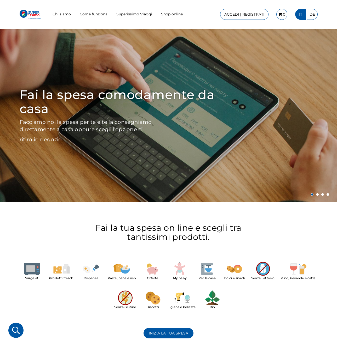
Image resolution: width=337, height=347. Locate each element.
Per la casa (207, 278)
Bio (212, 307)
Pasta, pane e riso (122, 278)
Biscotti (152, 307)
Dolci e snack (234, 278)
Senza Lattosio (263, 278)
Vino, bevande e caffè (298, 278)
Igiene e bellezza (182, 307)
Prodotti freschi (61, 278)
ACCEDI (244, 14)
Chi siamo (62, 14)
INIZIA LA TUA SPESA (168, 333)
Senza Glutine (125, 307)
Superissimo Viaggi (134, 14)
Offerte (152, 278)
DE (312, 14)
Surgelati (32, 278)
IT (300, 14)
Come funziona (93, 14)
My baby (180, 278)
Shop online (172, 14)
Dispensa (91, 278)
